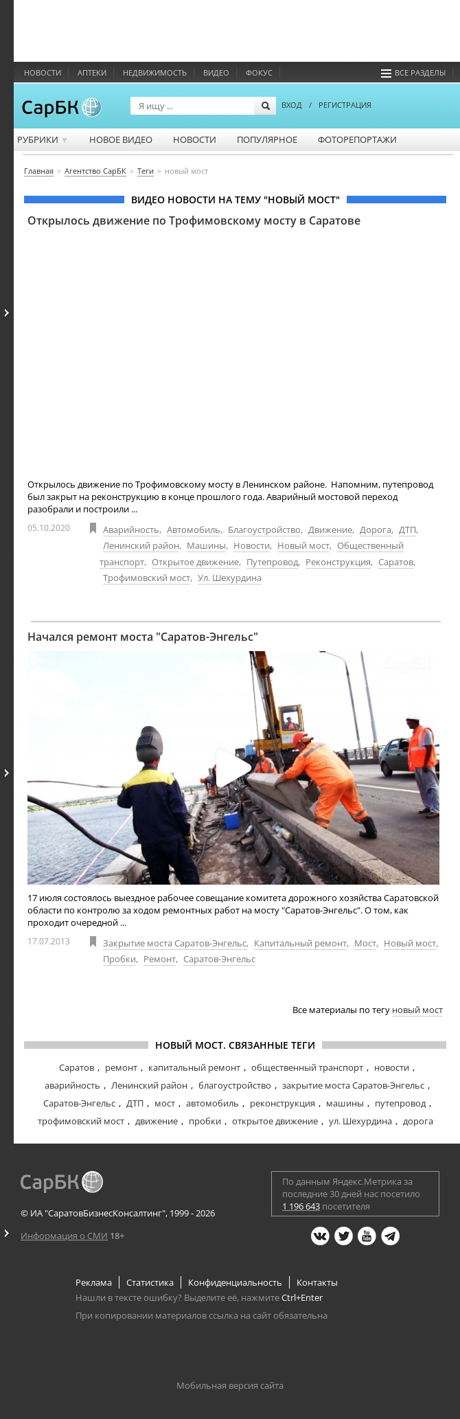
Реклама (94, 1282)
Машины (206, 545)
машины (345, 1103)
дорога (418, 1121)
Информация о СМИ (64, 1235)
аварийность (72, 1085)
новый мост (417, 1009)
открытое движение (275, 1121)
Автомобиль (193, 529)
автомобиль (212, 1103)
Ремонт (159, 959)
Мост (365, 943)
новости (391, 1067)
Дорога (375, 529)
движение (156, 1121)
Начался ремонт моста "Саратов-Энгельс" (142, 636)
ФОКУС (259, 72)
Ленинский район (141, 545)
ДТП (407, 529)
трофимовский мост (81, 1121)
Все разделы (413, 72)
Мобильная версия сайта (230, 1385)
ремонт (121, 1067)
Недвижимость (155, 72)
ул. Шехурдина (360, 1121)
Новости (42, 72)
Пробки (119, 959)
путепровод (400, 1103)
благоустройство (234, 1085)
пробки (205, 1121)
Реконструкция (338, 562)
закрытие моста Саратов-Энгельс (353, 1085)
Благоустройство (264, 529)
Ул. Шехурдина (230, 577)
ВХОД (291, 105)
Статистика (150, 1282)
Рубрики (43, 139)
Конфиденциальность (235, 1282)
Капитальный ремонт (300, 943)
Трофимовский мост (146, 577)
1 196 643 (301, 1206)
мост (164, 1103)
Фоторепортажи (357, 139)
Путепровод (272, 562)
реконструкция (282, 1103)
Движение (330, 529)
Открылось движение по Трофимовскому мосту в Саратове (193, 220)
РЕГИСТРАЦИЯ (345, 105)
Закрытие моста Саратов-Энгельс (174, 943)
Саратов (395, 562)
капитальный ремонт (194, 1067)
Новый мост (303, 545)
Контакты (317, 1282)
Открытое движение (195, 562)
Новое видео (120, 139)
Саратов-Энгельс (219, 959)
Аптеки (92, 72)
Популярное (267, 139)
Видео (216, 72)
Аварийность (131, 529)
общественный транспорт (307, 1067)
